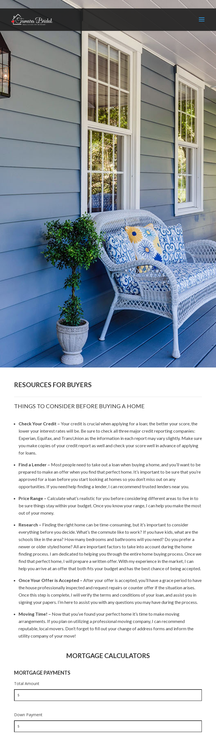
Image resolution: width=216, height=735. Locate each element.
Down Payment (28, 714)
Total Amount (26, 683)
